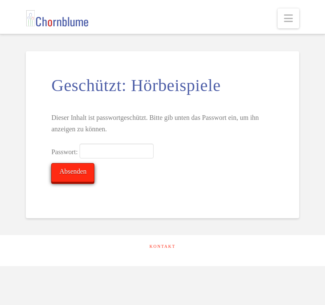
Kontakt (162, 246)
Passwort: (102, 151)
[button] (288, 18)
